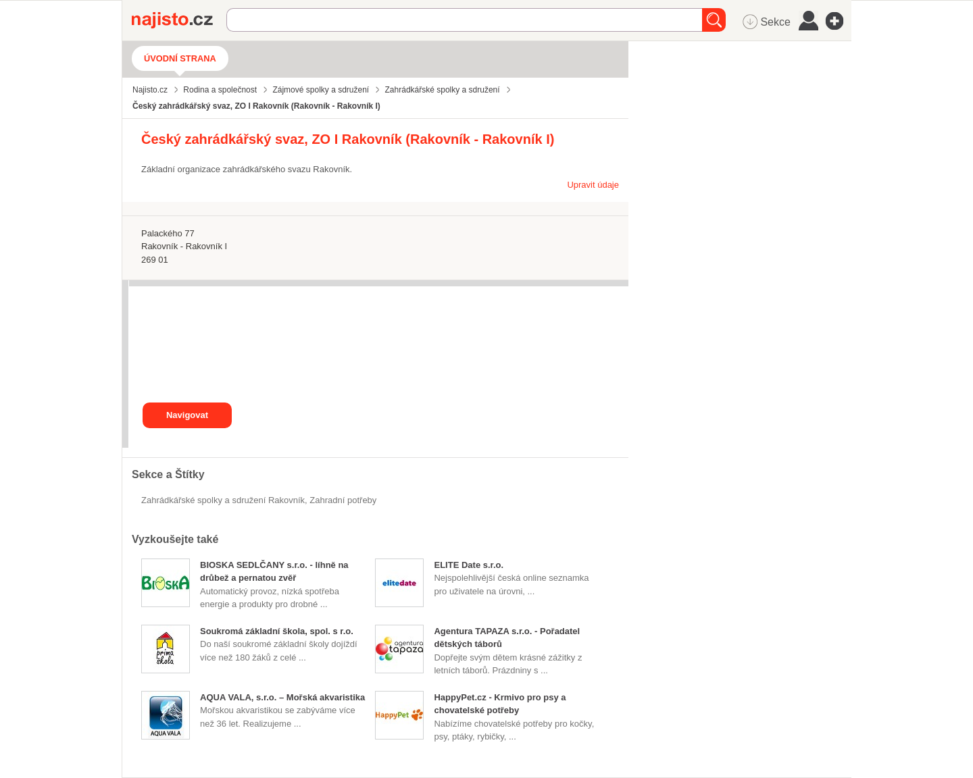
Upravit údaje (593, 185)
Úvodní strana (180, 58)
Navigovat (187, 415)
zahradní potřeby (342, 500)
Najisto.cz (179, 20)
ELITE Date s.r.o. (468, 565)
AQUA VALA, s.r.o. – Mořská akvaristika (282, 697)
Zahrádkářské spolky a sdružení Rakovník (223, 500)
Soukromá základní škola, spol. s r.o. (276, 631)
